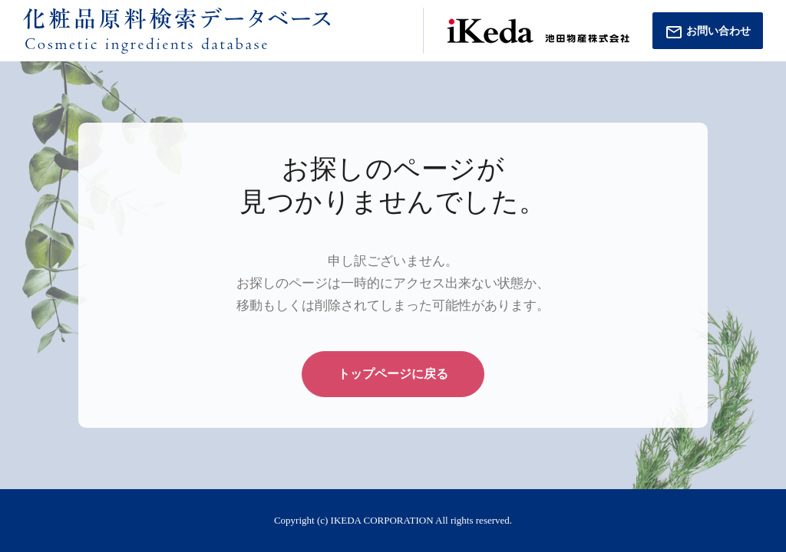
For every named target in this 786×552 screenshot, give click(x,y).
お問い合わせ (708, 32)
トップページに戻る (393, 374)
